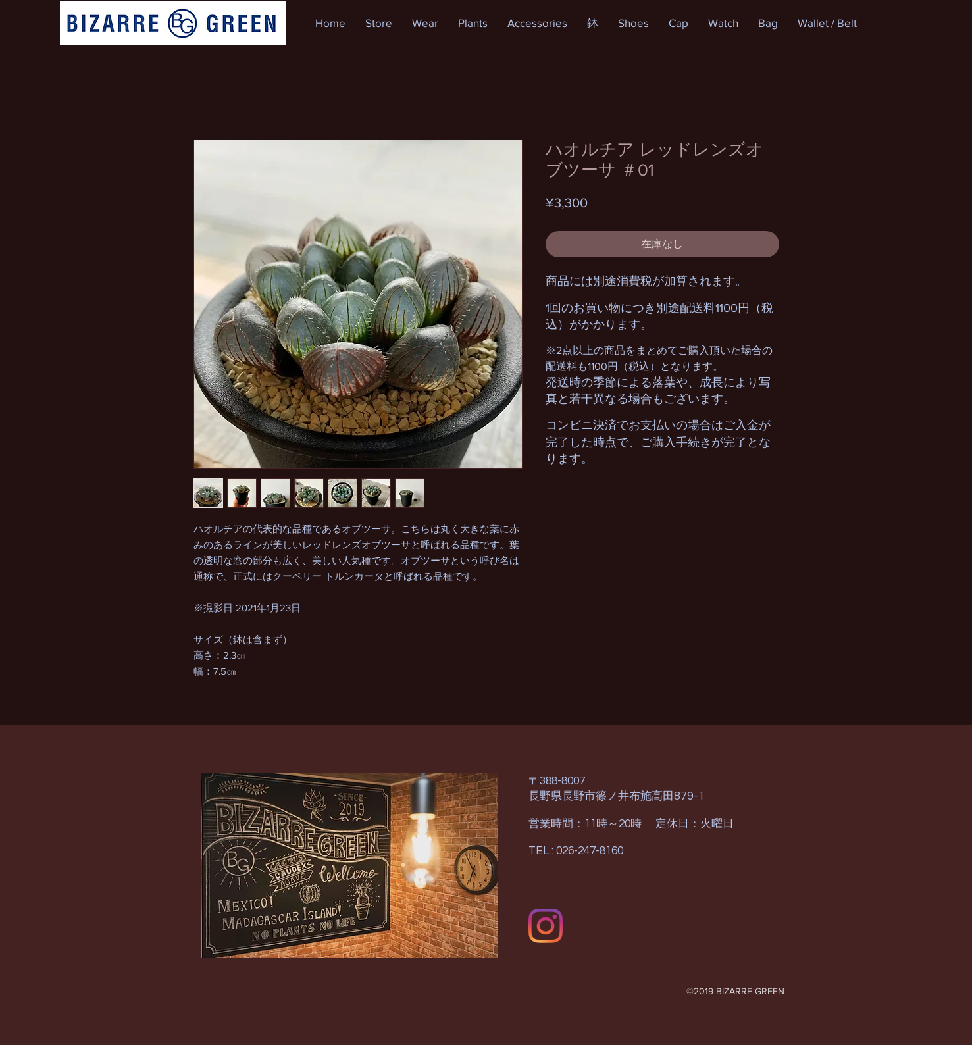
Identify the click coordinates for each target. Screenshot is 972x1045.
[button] (378, 23)
